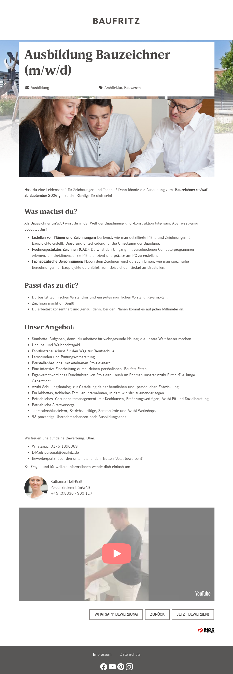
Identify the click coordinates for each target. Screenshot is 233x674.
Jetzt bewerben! (193, 614)
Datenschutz (130, 654)
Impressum (102, 654)
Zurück (157, 614)
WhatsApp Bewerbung (116, 614)
